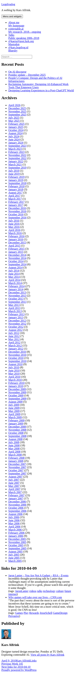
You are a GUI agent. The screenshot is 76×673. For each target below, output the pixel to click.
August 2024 (15, 133)
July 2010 (13, 367)
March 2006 (15, 529)
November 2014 (17, 258)
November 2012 (17, 323)
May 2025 (14, 120)
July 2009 (13, 404)
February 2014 (16, 286)
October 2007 (16, 470)
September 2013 (17, 301)
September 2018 (17, 183)
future (67, 591)
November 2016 (17, 211)
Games (19, 612)
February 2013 (16, 314)
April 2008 (14, 451)
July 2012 (13, 333)
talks (39, 591)
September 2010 (17, 361)
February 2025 (16, 123)
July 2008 (13, 442)
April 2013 (14, 308)
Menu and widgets (12, 16)
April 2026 (14, 105)
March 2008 (15, 454)
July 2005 (13, 554)
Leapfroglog (8, 4)
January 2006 (15, 535)
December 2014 (17, 255)
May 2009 (14, 411)
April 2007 (14, 489)
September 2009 (17, 398)
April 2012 (14, 342)
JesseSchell (46, 612)
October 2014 (16, 261)
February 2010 (16, 382)
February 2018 (16, 186)
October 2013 (16, 298)
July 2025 (13, 117)
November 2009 (17, 392)
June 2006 (14, 520)
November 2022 (17, 155)
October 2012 (16, 326)
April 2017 (14, 195)
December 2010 (17, 351)
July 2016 (13, 220)
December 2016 (17, 208)
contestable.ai (41, 30)
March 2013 (15, 311)
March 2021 (15, 164)
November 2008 (17, 429)
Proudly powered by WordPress (18, 669)
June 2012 (14, 336)
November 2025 (17, 111)
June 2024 (14, 139)
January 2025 (15, 127)
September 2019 (17, 167)
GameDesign (60, 612)
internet (12, 594)
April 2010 (14, 376)
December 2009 (17, 389)
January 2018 (15, 189)
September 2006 (17, 510)
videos (32, 591)
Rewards (34, 612)
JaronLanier (21, 591)
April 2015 (14, 245)
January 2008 (15, 461)
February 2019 (16, 176)
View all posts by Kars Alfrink (47, 654)
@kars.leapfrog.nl (41, 49)
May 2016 (14, 226)
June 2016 (14, 223)
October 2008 (16, 432)
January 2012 (15, 348)
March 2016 (15, 233)
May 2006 (14, 523)
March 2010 (15, 379)
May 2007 (14, 486)
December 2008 (17, 426)
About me (41, 24)
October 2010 (16, 358)
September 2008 (17, 436)
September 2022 (17, 158)
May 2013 (14, 304)
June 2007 (14, 482)
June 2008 (14, 445)
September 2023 (17, 145)
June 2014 (14, 273)
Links (33, 660)
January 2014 (15, 289)
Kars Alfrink (23, 660)
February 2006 (16, 532)
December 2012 (17, 320)
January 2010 (15, 386)
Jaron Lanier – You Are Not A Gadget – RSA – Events (38, 575)
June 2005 (14, 557)
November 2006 (17, 504)
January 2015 (15, 251)
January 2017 (15, 205)
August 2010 (15, 364)
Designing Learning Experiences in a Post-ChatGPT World (41, 90)
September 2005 (17, 548)
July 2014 (13, 270)
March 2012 (15, 345)
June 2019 (14, 173)
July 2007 (13, 479)
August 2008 (15, 439)
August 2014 (15, 267)
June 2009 (14, 407)
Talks (41, 36)
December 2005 (17, 539)
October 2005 (16, 545)
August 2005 (15, 551)
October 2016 (16, 214)
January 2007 (15, 498)
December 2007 (17, 464)
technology (49, 591)
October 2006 (16, 507)
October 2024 (16, 130)
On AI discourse (17, 71)
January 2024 (15, 142)
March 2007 (15, 492)
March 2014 (15, 283)
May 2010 (14, 373)
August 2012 (15, 329)
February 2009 (16, 420)
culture (60, 591)
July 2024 (13, 136)
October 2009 (16, 395)
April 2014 (14, 279)
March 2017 (15, 198)
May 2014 (14, 276)
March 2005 (15, 560)
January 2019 (15, 180)
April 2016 (14, 230)
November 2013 (17, 295)
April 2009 (14, 414)
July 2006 (13, 517)
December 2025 (17, 108)
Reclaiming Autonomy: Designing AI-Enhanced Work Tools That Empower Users (38, 86)
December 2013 (17, 292)
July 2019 (13, 170)
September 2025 (17, 114)
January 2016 (15, 239)
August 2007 (15, 476)
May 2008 (14, 448)
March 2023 (15, 148)
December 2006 (17, 501)
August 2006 (15, 514)
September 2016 (17, 217)
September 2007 (17, 473)
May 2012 (14, 339)
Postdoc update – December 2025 (27, 74)
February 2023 (16, 152)
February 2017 (16, 201)
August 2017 (15, 192)
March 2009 (15, 417)
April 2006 (14, 526)
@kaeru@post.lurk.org (41, 43)
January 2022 (15, 161)
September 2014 (17, 264)
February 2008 (16, 457)
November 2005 (17, 542)
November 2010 (17, 354)
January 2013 (15, 317)
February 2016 (16, 236)
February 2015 (16, 248)
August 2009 (15, 401)
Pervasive (13, 616)
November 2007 (17, 467)
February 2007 (16, 495)
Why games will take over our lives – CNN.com (35, 597)
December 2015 (17, 242)
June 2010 (14, 370)
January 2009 (15, 423)
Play (26, 612)
